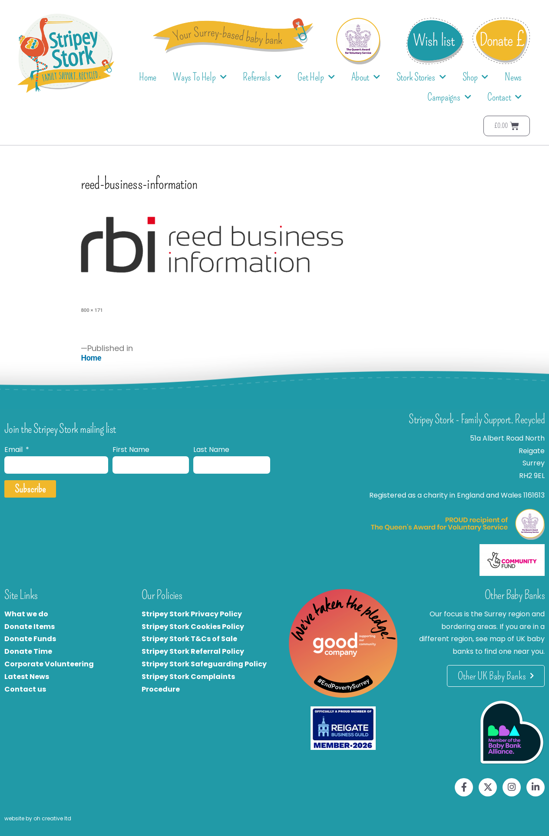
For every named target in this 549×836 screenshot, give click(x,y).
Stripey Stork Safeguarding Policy (204, 664)
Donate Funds (30, 639)
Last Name (211, 450)
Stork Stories (421, 77)
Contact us (25, 689)
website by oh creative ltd (37, 818)
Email (14, 450)
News (513, 77)
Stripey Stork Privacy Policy (192, 614)
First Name (130, 450)
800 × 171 (92, 310)
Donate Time (28, 651)
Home (147, 77)
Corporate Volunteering (49, 664)
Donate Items (29, 627)
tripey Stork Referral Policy (195, 651)
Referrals (262, 77)
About (365, 77)
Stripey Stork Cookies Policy (193, 627)
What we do (26, 614)
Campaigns (449, 97)
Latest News (26, 677)
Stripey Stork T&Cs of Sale (189, 639)
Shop (476, 77)
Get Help (316, 77)
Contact (504, 97)
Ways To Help (199, 77)
